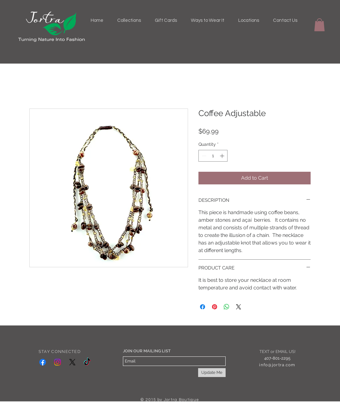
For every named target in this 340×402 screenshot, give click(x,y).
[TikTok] (87, 362)
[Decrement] (203, 155)
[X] (72, 362)
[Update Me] (212, 372)
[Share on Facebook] (202, 307)
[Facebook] (42, 362)
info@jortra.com (277, 364)
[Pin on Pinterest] (214, 307)
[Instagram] (57, 362)
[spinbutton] (213, 155)
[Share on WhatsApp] (226, 307)
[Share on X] (238, 307)
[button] (319, 24)
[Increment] (223, 155)
